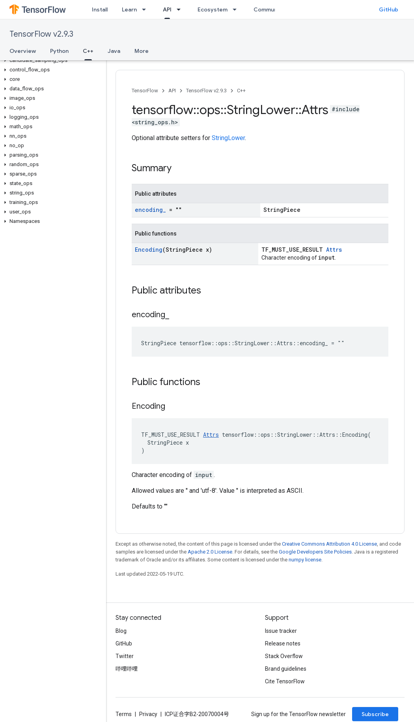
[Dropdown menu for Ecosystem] (237, 9)
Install (100, 9)
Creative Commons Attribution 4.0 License (329, 544)
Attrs (334, 249)
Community (269, 9)
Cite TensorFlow (285, 681)
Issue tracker (281, 631)
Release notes (282, 643)
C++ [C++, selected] (88, 50)
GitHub (388, 9)
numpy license (305, 560)
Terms (124, 714)
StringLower (228, 138)
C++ (241, 91)
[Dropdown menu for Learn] (146, 9)
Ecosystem (213, 9)
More (141, 50)
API (172, 91)
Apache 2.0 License (210, 552)
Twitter (125, 656)
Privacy (148, 714)
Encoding (148, 249)
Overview (22, 50)
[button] (51, 60)
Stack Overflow (284, 656)
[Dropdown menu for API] (181, 9)
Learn (129, 9)
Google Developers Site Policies (315, 552)
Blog (121, 631)
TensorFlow (145, 91)
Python (59, 50)
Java (114, 50)
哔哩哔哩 (127, 669)
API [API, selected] (167, 9)
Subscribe (375, 714)
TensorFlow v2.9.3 (41, 34)
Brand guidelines (285, 669)
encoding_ (150, 209)
